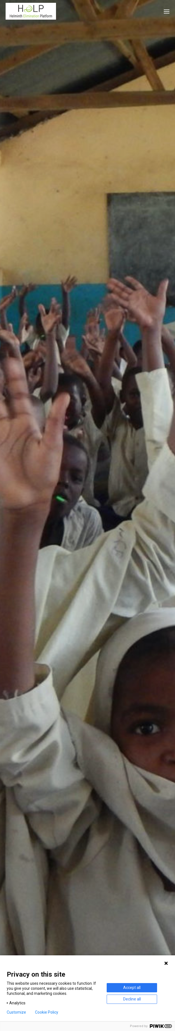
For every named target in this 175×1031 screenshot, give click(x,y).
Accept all (132, 987)
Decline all (132, 999)
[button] (166, 11)
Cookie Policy (46, 1012)
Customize (16, 1012)
